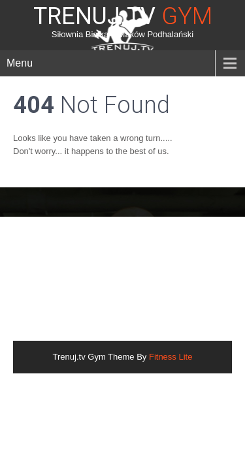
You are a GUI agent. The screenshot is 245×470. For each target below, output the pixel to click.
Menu (20, 63)
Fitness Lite (170, 357)
